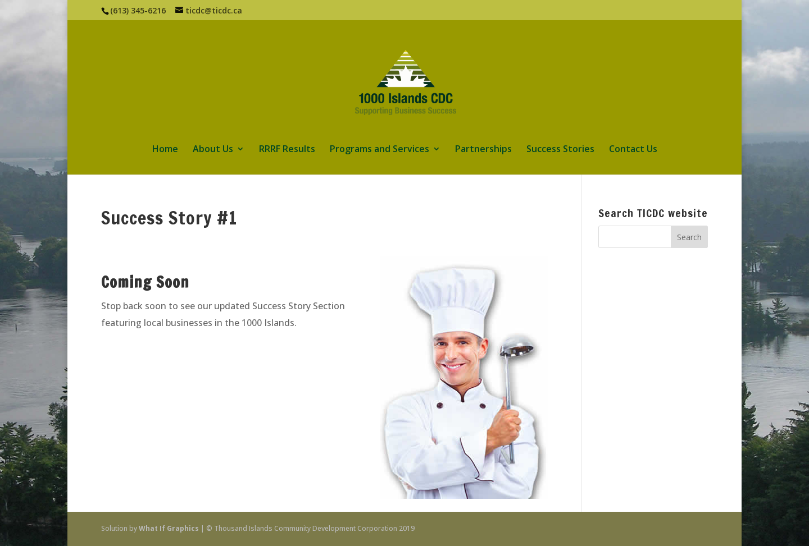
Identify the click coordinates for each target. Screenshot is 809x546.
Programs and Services (379, 150)
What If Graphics (169, 528)
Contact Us (633, 150)
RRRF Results (287, 150)
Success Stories (560, 150)
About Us (213, 150)
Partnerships (483, 150)
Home (165, 150)
